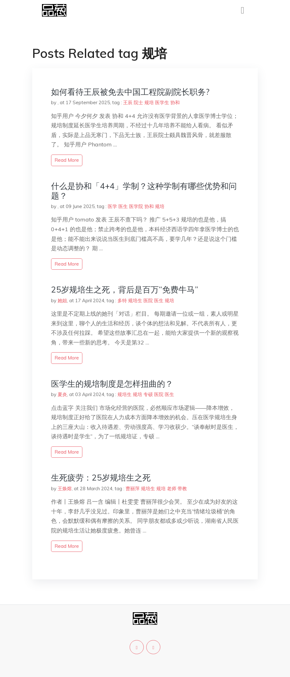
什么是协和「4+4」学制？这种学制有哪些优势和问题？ (144, 191)
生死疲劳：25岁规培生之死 (101, 477)
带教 (182, 488)
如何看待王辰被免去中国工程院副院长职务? (130, 92)
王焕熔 (65, 488)
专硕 (148, 394)
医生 (123, 206)
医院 (148, 300)
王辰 (127, 102)
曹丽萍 (133, 488)
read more (66, 160)
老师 (171, 488)
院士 (138, 102)
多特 (122, 300)
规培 (149, 102)
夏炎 (62, 394)
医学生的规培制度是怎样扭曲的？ (112, 384)
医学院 (136, 206)
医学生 (162, 102)
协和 (175, 102)
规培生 (135, 300)
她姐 (62, 300)
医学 (112, 206)
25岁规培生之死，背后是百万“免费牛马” (124, 289)
